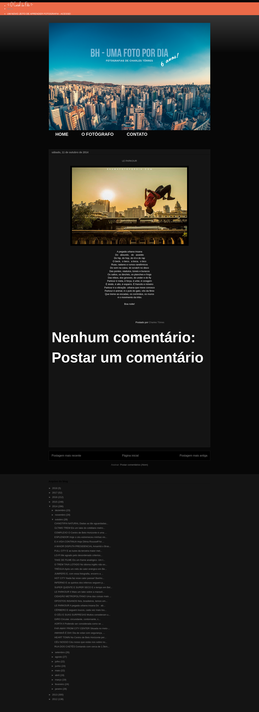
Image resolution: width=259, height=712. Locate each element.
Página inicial (130, 455)
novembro (60, 514)
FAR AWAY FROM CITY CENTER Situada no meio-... (82, 628)
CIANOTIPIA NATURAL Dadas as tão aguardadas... (81, 523)
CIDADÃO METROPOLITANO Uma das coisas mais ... (82, 596)
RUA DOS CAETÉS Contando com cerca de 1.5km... (81, 646)
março (58, 679)
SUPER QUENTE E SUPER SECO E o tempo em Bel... (83, 587)
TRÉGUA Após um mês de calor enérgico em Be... (80, 569)
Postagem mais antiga (193, 455)
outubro (59, 519)
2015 (55, 501)
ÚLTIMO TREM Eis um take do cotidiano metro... (79, 528)
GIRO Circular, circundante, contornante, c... (77, 619)
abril (57, 675)
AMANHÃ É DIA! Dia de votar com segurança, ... (79, 633)
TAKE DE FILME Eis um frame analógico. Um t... (79, 560)
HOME (61, 134)
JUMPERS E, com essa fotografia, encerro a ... (78, 573)
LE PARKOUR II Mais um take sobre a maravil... (79, 591)
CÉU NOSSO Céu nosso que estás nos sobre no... (80, 642)
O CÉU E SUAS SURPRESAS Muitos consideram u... (82, 614)
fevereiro (60, 684)
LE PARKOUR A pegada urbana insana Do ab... (79, 605)
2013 (55, 694)
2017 (55, 492)
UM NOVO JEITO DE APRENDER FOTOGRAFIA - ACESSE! (39, 13)
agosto (59, 656)
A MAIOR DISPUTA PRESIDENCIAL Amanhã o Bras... (82, 546)
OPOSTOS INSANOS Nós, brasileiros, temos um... (80, 601)
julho (58, 661)
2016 (55, 497)
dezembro (60, 510)
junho (58, 666)
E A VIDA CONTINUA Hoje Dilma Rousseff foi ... (79, 541)
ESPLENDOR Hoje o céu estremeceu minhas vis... (80, 537)
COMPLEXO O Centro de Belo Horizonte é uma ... (80, 532)
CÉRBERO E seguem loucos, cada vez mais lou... (80, 610)
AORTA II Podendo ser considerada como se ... (78, 623)
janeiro (59, 689)
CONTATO (137, 134)
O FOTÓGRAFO (97, 134)
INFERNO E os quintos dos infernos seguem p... (79, 582)
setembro (60, 652)
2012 (55, 699)
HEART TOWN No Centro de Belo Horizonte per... (80, 637)
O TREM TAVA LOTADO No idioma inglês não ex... (80, 564)
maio (58, 670)
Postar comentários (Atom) (134, 464)
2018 (55, 488)
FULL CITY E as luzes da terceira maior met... (78, 550)
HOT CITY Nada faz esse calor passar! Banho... (79, 578)
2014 (55, 506)
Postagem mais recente (66, 455)
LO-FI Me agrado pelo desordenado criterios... (78, 555)
